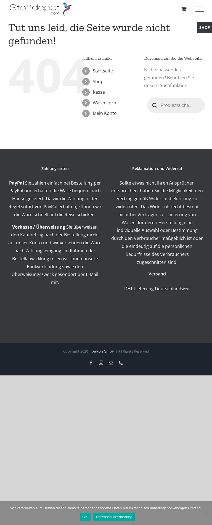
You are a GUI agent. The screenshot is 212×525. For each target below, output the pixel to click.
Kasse (99, 92)
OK (85, 517)
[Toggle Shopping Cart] (184, 9)
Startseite (103, 71)
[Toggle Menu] (199, 9)
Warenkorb (104, 103)
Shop (98, 82)
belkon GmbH (103, 351)
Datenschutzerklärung (114, 517)
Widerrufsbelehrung (170, 199)
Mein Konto (105, 113)
